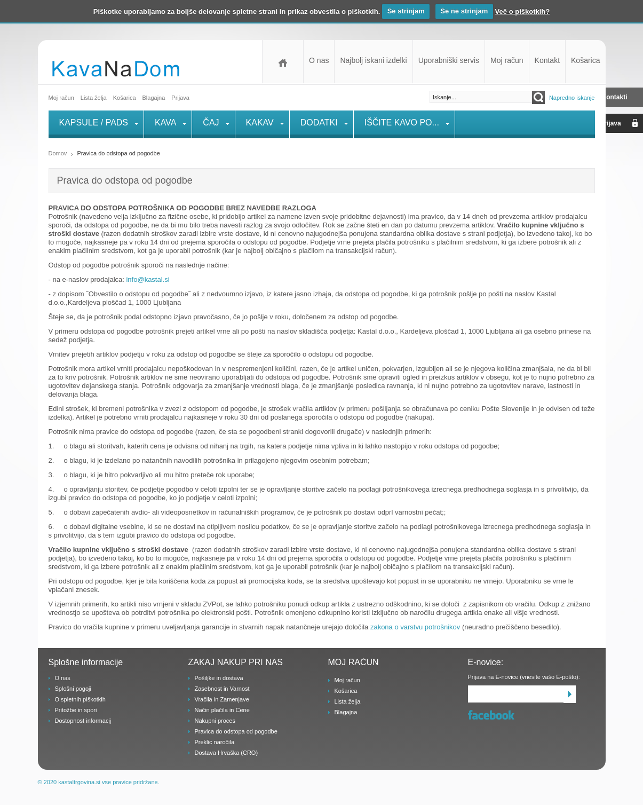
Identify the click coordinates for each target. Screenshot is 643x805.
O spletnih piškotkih (80, 699)
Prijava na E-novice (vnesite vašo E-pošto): (524, 677)
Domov (283, 61)
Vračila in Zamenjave (222, 699)
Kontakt (547, 60)
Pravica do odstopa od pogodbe (236, 731)
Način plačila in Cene (222, 710)
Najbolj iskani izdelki (373, 60)
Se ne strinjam (464, 11)
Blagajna (346, 712)
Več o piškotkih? (522, 11)
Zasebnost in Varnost (222, 688)
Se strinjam (406, 11)
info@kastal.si (147, 279)
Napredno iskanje (572, 97)
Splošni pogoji (73, 688)
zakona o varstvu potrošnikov (416, 627)
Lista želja (94, 97)
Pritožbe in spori (76, 710)
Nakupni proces (215, 720)
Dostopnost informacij (83, 720)
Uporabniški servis (448, 60)
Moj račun (506, 60)
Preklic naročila (215, 742)
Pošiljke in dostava (219, 678)
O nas (319, 60)
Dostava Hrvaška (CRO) (226, 752)
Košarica (585, 60)
